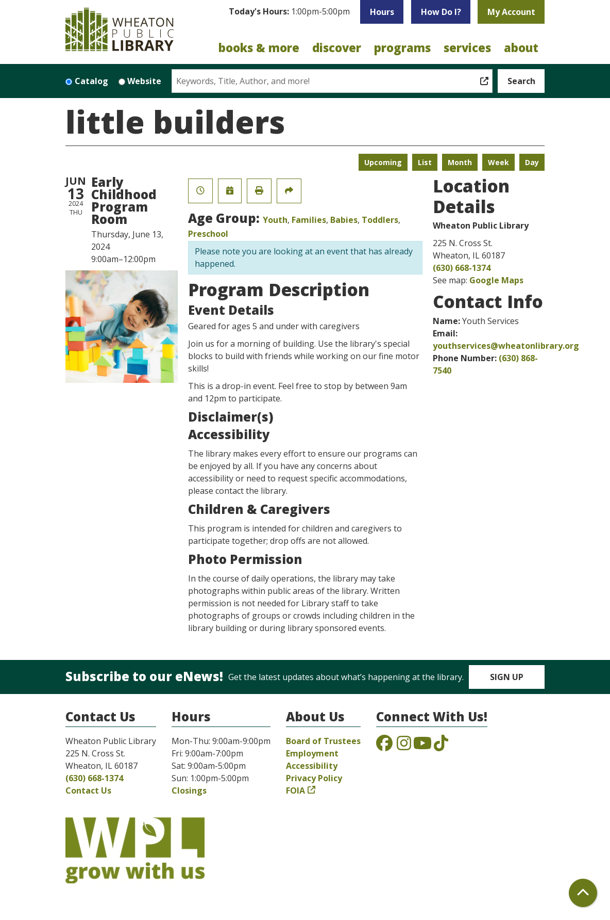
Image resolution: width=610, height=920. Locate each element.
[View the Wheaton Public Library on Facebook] (384, 746)
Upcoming (383, 162)
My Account (511, 12)
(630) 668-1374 (461, 267)
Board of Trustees (323, 741)
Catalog (91, 81)
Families (309, 219)
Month (460, 162)
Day (532, 162)
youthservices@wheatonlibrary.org (506, 345)
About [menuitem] (521, 47)
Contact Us (88, 790)
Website (144, 81)
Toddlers (380, 219)
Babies (344, 219)
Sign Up (506, 677)
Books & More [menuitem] (258, 47)
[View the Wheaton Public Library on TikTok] (441, 746)
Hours (382, 12)
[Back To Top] (583, 893)
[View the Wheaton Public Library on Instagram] (404, 746)
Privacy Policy (314, 778)
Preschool (208, 233)
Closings (189, 790)
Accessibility (311, 765)
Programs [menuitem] (402, 47)
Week (498, 162)
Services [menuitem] (467, 47)
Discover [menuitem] (336, 47)
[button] (289, 14)
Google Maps (496, 280)
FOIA (295, 790)
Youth (275, 219)
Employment (312, 753)
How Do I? (441, 12)
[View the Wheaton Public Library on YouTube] (422, 746)
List (425, 162)
